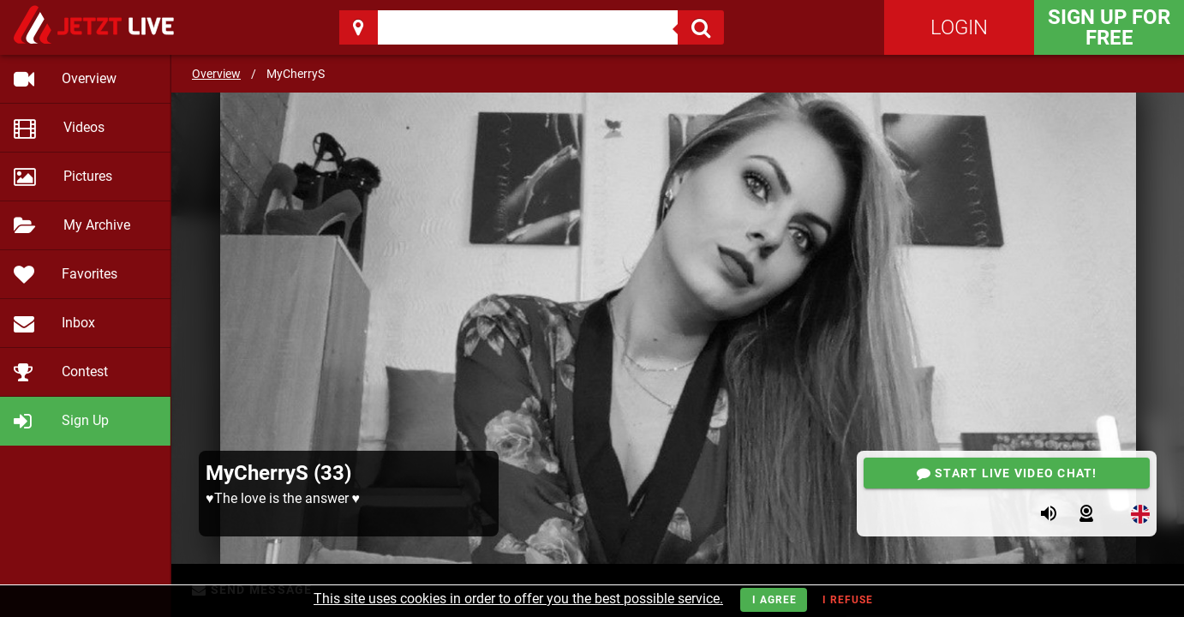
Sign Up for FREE (1109, 27)
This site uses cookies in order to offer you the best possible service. (518, 598)
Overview (216, 74)
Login (959, 27)
